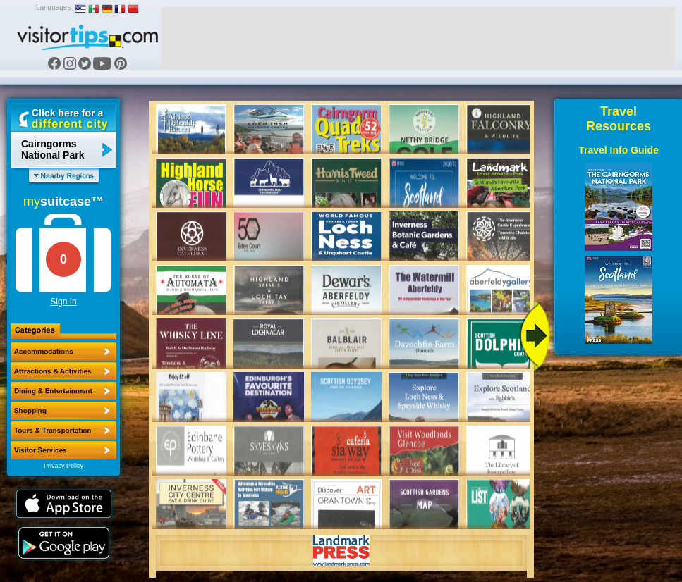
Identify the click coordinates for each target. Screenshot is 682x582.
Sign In (63, 302)
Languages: (54, 7)
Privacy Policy (63, 465)
